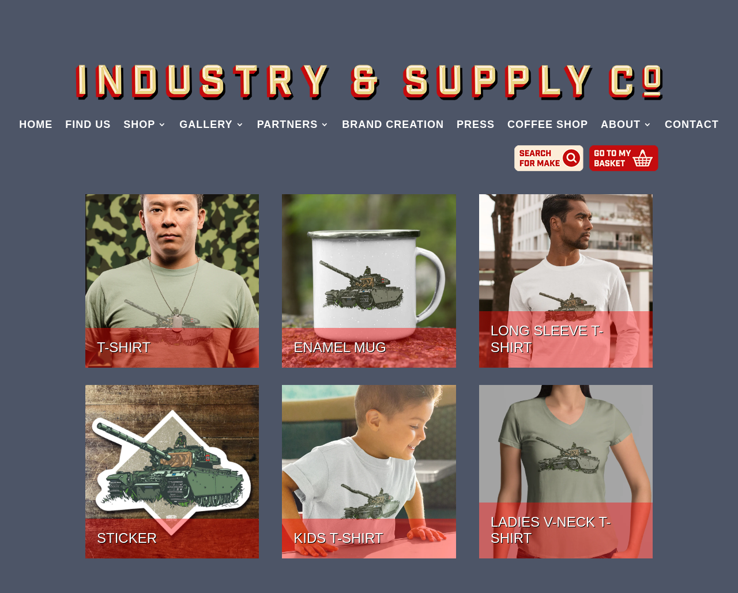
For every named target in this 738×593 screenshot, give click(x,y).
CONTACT (692, 125)
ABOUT (621, 125)
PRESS (476, 125)
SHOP (139, 125)
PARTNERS (287, 125)
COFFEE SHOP (547, 125)
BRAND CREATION (393, 125)
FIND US (88, 125)
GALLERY (205, 125)
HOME (35, 125)
